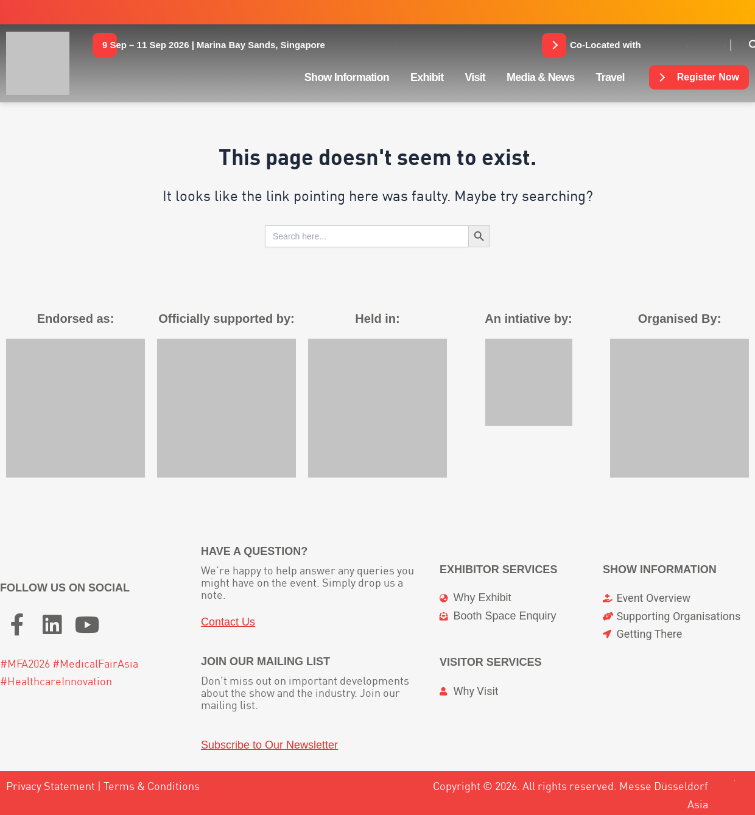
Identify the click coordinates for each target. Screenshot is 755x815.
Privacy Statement (50, 786)
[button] (214, 45)
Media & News (540, 77)
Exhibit (426, 77)
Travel (610, 77)
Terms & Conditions (152, 786)
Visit (475, 77)
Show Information (346, 77)
